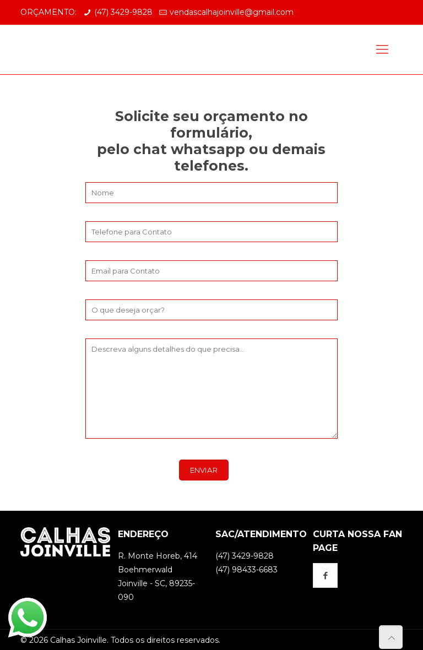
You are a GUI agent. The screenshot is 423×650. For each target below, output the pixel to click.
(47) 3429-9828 (123, 12)
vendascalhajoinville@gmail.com (232, 12)
